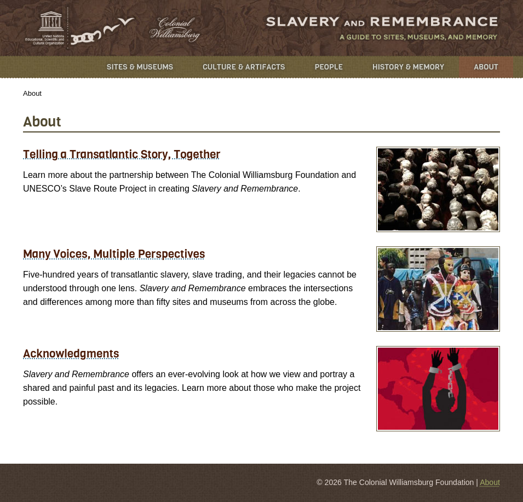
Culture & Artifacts (244, 67)
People (328, 67)
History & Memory (408, 67)
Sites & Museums (140, 67)
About (486, 67)
